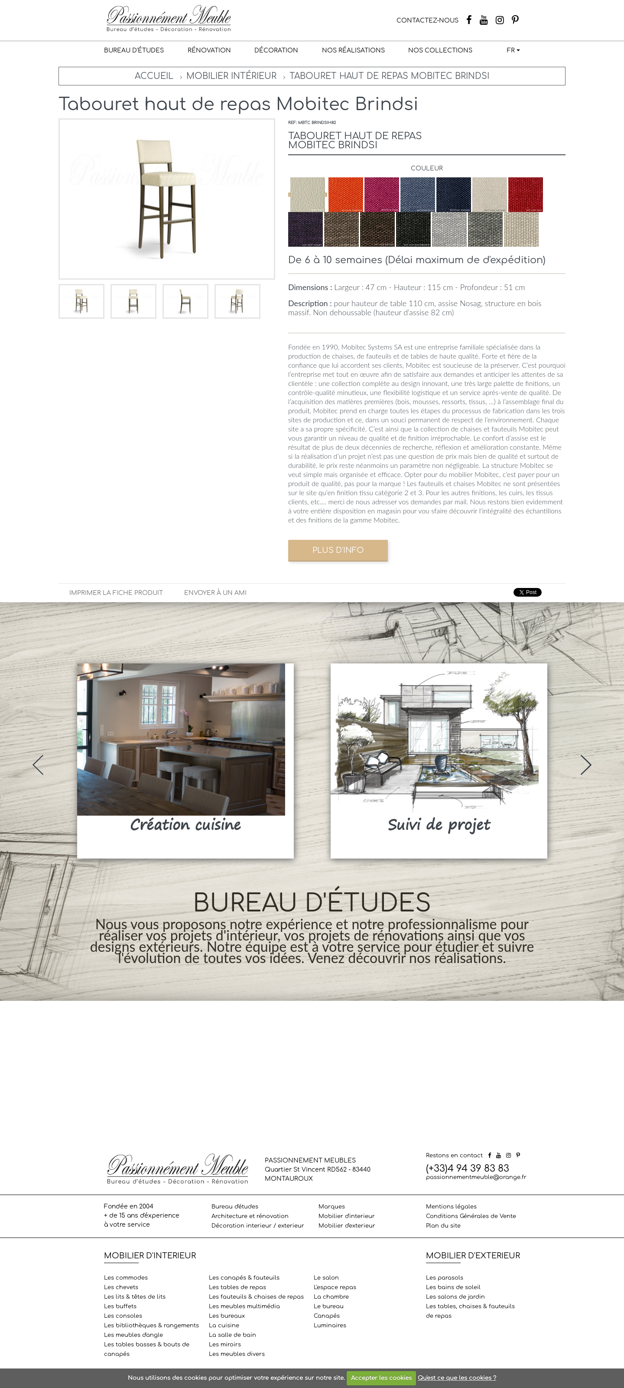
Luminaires (330, 1326)
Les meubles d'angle (133, 1335)
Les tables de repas (237, 1287)
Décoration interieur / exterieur (257, 1226)
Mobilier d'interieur (346, 1216)
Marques (331, 1207)
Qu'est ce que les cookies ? (457, 1378)
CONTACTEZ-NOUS (427, 20)
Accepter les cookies (381, 1378)
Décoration (276, 50)
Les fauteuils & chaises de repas (256, 1297)
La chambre (331, 1297)
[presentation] (37, 765)
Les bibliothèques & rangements (151, 1326)
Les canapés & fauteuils (244, 1278)
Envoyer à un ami (215, 593)
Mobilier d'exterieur (346, 1226)
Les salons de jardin (455, 1297)
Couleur (427, 168)
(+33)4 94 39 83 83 (467, 1168)
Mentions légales (451, 1207)
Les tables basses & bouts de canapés (146, 1349)
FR (511, 50)
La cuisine (224, 1326)
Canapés (327, 1316)
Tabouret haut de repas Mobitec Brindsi (389, 76)
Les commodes (126, 1278)
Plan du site (443, 1226)
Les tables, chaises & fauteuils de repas (470, 1311)
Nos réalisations (353, 50)
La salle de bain (232, 1335)
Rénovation (209, 50)
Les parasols (444, 1278)
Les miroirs (225, 1345)
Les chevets (121, 1287)
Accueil (154, 76)
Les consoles (123, 1316)
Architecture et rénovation (250, 1216)
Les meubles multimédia (244, 1306)
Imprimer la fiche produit (116, 593)
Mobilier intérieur (231, 76)
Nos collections (440, 50)
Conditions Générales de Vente (471, 1216)
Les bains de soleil (453, 1287)
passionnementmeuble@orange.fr (476, 1177)
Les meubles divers (237, 1354)
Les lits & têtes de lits (135, 1297)
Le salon (326, 1278)
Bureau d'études (134, 50)
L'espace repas (335, 1287)
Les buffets (120, 1306)
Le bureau (329, 1306)
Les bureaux (227, 1316)
